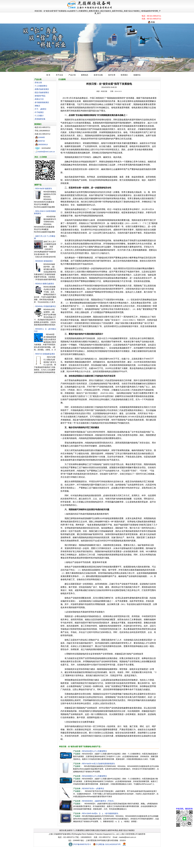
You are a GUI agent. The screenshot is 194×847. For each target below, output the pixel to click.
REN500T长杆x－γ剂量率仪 (93, 788)
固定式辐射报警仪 (42, 92)
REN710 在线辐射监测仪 (45, 354)
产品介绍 (72, 75)
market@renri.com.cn (45, 152)
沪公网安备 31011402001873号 (107, 844)
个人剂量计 (39, 116)
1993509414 (41, 144)
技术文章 (111, 75)
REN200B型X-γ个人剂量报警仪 (94, 776)
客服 (151, 22)
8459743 (40, 141)
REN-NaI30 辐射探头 (43, 188)
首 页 (48, 75)
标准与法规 (98, 75)
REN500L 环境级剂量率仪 (45, 306)
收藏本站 (137, 75)
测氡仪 (37, 106)
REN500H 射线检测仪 (44, 261)
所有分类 (38, 83)
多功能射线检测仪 (42, 102)
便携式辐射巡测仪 (42, 89)
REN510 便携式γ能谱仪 (44, 284)
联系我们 (124, 75)
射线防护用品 (40, 96)
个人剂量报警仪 (41, 86)
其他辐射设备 (40, 119)
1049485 (40, 137)
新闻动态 (84, 75)
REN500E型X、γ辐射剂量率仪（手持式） (98, 801)
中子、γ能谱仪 (40, 109)
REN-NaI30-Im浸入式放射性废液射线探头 (98, 764)
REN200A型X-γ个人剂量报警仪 (94, 751)
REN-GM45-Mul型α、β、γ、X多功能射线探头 (100, 813)
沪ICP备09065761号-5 (79, 844)
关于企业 (59, 75)
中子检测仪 (39, 112)
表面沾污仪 (39, 99)
